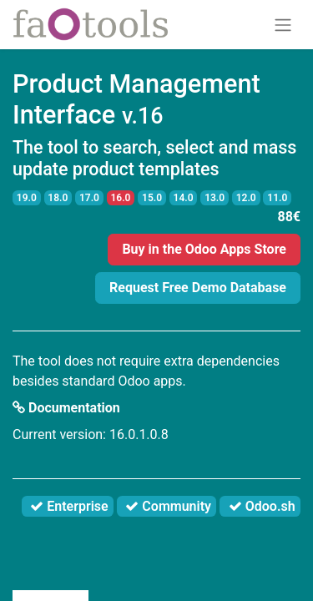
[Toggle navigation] (282, 25)
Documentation (66, 408)
